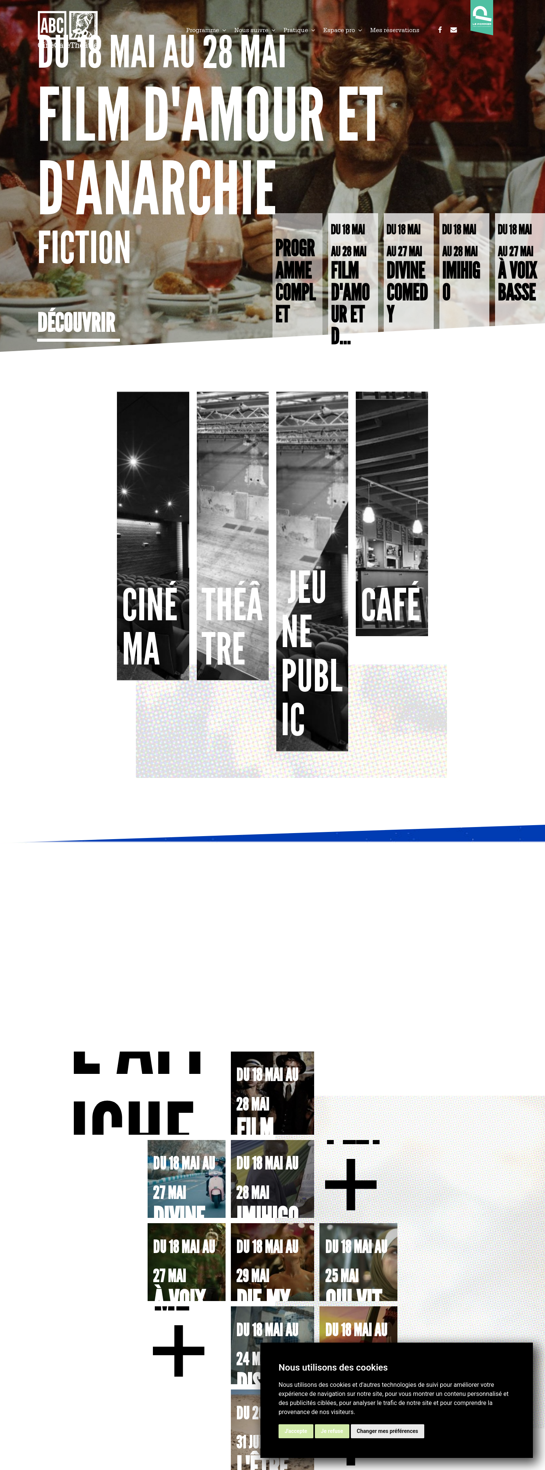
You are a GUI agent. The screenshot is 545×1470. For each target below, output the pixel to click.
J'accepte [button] (296, 1431)
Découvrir (76, 323)
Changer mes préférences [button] (387, 1431)
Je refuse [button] (332, 1431)
